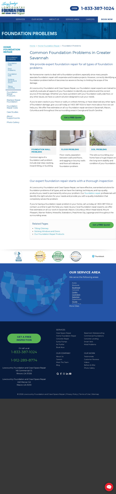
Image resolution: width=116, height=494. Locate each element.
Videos (86, 362)
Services (20, 19)
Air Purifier (60, 344)
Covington (76, 295)
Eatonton (75, 297)
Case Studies (12, 112)
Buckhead (76, 288)
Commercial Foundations (94, 336)
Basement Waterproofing (94, 333)
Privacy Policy (72, 394)
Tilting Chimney (41, 228)
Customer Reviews (91, 359)
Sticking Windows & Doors (12, 81)
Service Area (72, 19)
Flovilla (74, 302)
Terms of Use (84, 394)
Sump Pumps (61, 342)
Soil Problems (99, 149)
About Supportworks (13, 117)
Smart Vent (88, 342)
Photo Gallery (13, 122)
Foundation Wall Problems (40, 150)
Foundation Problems (12, 58)
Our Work (37, 19)
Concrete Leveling (91, 339)
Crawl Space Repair (63, 333)
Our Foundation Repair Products (49, 234)
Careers (90, 19)
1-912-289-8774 (24, 360)
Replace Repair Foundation (13, 101)
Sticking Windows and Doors (47, 231)
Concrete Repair (62, 339)
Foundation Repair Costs (12, 107)
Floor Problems (70, 149)
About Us (54, 19)
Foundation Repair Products (12, 94)
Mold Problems (90, 344)
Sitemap (95, 394)
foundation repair (92, 193)
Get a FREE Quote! (73, 117)
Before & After (89, 365)
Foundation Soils (12, 75)
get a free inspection (24, 338)
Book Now (107, 19)
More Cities (74, 306)
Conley (74, 292)
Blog (58, 365)
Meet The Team (62, 362)
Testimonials (89, 357)
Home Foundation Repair (11, 49)
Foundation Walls (12, 64)
